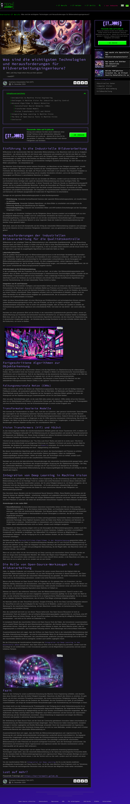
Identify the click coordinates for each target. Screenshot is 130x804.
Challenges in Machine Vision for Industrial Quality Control (40, 100)
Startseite (5, 14)
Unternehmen (107, 801)
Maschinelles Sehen (106, 83)
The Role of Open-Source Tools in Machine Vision (34, 117)
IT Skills (91, 5)
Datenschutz (43, 801)
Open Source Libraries (27, 801)
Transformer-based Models (27, 109)
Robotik (44, 445)
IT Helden (76, 5)
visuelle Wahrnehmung (107, 89)
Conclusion (16, 119)
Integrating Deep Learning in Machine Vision (32, 114)
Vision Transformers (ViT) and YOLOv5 (32, 111)
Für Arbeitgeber (74, 801)
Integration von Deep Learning (41, 762)
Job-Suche (87, 801)
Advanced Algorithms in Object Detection (31, 103)
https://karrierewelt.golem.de (41, 776)
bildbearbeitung (104, 91)
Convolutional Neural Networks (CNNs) (32, 106)
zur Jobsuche (112, 5)
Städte (96, 801)
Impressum (54, 801)
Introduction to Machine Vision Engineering (32, 98)
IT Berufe (62, 5)
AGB (63, 801)
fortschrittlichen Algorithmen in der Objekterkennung (44, 540)
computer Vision (104, 86)
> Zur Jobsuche (78, 135)
